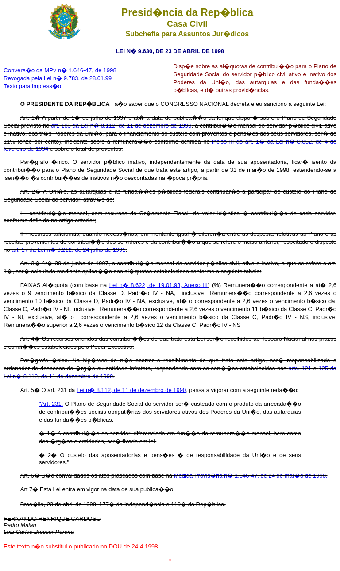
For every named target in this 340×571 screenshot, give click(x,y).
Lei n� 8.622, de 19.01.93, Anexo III (158, 285)
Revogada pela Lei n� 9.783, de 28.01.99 (58, 78)
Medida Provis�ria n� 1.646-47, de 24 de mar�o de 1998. (251, 475)
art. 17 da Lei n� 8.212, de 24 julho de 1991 (68, 249)
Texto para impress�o (32, 86)
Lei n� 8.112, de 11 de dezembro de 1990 (131, 390)
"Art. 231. (51, 403)
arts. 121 (299, 368)
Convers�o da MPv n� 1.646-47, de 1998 (60, 70)
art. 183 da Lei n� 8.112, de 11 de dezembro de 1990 (121, 125)
